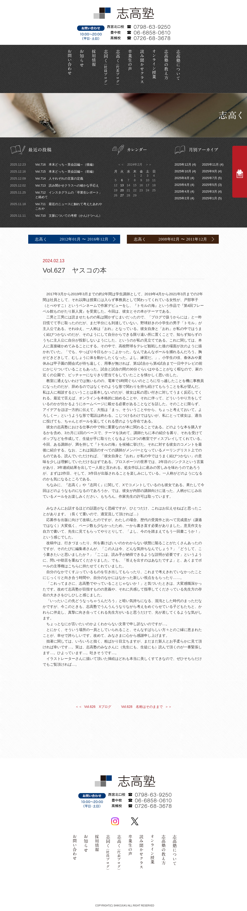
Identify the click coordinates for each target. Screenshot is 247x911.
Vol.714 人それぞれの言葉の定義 (46, 178)
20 (122, 190)
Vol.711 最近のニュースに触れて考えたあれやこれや (56, 206)
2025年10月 (183, 171)
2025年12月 (183, 164)
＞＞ (148, 164)
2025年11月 (210, 164)
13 (122, 185)
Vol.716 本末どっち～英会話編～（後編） (53, 164)
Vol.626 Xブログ (93, 706)
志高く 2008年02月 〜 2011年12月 (171, 239)
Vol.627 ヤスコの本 (123, 265)
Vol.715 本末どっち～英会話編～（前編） (53, 171)
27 (122, 195)
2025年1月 (209, 198)
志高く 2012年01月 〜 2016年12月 (71, 239)
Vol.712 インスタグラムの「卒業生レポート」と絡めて (56, 194)
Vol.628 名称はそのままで (147, 706)
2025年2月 (182, 198)
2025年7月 (209, 178)
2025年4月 (182, 191)
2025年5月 (209, 185)
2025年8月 (182, 178)
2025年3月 (209, 191)
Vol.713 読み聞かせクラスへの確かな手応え (54, 185)
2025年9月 (209, 171)
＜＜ (121, 164)
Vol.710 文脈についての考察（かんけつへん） (56, 215)
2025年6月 (182, 185)
